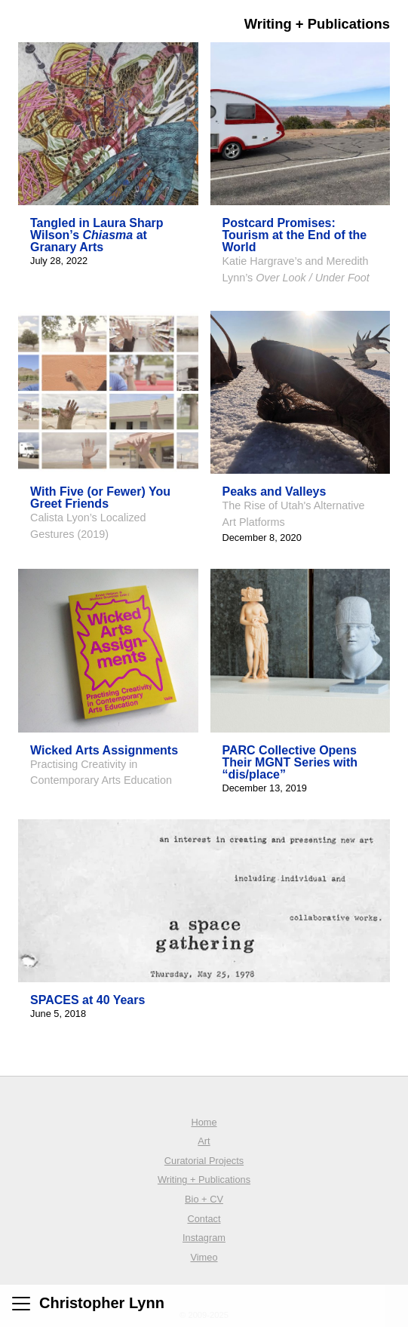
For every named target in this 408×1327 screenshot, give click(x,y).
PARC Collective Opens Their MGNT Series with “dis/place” (290, 762)
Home (203, 1122)
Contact (203, 1218)
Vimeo (203, 1257)
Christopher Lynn (101, 1303)
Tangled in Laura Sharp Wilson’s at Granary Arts (97, 235)
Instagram (204, 1237)
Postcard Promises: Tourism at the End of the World (294, 235)
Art (204, 1141)
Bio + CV (204, 1199)
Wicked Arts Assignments (104, 750)
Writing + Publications (204, 1179)
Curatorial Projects (204, 1160)
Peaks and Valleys (274, 491)
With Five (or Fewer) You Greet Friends (100, 497)
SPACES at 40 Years (87, 1000)
